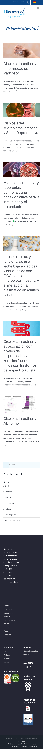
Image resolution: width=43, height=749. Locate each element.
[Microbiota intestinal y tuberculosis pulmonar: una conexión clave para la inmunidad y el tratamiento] (21, 169)
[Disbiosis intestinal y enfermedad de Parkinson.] (21, 50)
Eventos (8, 497)
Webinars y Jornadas (8, 656)
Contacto (7, 635)
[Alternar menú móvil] (38, 8)
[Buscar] (6, 465)
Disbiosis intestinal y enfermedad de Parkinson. (19, 68)
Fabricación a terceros (9, 621)
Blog (7, 486)
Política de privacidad (15, 744)
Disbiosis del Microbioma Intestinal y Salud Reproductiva (20, 128)
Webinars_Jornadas (13, 520)
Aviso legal (15, 747)
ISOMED (22, 741)
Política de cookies (30, 744)
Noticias (8, 509)
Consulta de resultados (18, 2)
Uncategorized (11, 515)
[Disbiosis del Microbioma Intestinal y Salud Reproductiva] (21, 110)
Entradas (8, 492)
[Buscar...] (21, 465)
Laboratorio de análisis (9, 614)
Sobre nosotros (10, 627)
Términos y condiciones (29, 747)
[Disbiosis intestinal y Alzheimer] (21, 404)
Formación (9, 503)
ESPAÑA (37, 2)
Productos (8, 609)
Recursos (7, 631)
